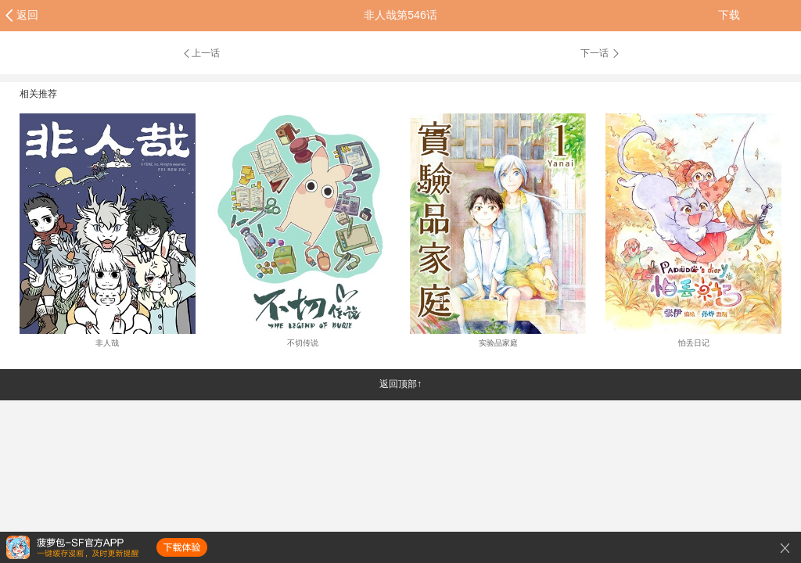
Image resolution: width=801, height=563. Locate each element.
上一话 (200, 53)
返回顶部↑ (400, 383)
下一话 (600, 53)
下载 (729, 15)
